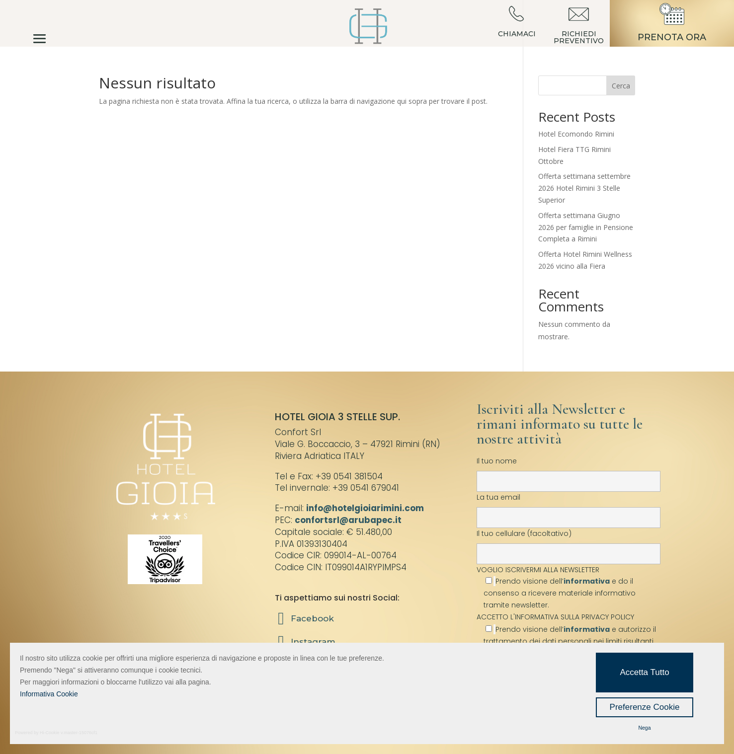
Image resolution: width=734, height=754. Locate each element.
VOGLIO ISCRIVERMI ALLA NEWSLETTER (568, 587)
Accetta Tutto (644, 672)
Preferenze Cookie (645, 707)
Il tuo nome (568, 471)
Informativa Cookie (49, 694)
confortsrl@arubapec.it (348, 520)
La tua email (568, 507)
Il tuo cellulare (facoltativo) (568, 543)
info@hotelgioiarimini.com (365, 508)
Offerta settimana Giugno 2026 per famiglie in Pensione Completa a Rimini (585, 227)
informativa (587, 581)
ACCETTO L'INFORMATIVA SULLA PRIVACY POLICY (555, 617)
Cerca (621, 85)
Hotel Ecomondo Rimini (576, 134)
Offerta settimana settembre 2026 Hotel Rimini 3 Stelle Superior (584, 188)
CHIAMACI (517, 33)
